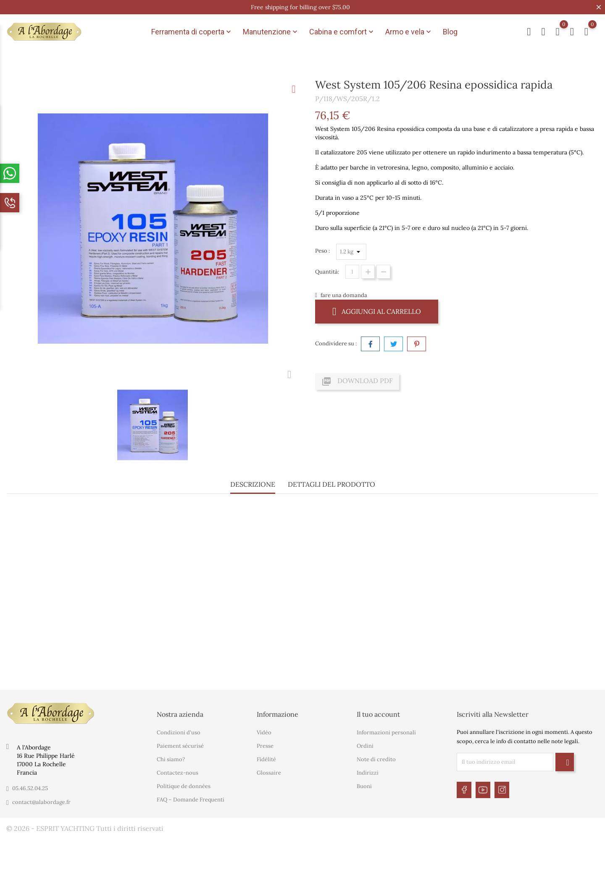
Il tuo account (378, 714)
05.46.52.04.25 (30, 788)
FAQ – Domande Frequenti (190, 799)
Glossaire (269, 772)
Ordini (365, 745)
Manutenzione (271, 32)
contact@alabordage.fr (41, 802)
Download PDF (357, 381)
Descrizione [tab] (252, 484)
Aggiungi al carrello (376, 311)
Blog (450, 31)
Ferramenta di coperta (192, 32)
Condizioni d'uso (178, 732)
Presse (265, 745)
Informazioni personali (386, 732)
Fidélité (266, 759)
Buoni (364, 786)
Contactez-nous (177, 772)
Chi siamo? (171, 759)
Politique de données (183, 786)
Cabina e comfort (342, 32)
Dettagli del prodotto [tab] (331, 484)
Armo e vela (409, 32)
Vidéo (264, 732)
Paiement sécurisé (180, 745)
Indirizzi (368, 772)
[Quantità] (352, 272)
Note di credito (376, 759)
